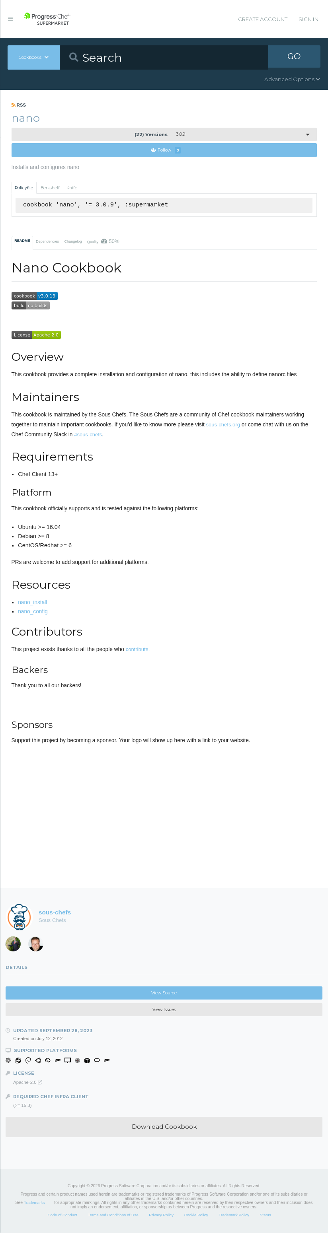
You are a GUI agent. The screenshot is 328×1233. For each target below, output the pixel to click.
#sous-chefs (88, 435)
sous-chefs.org (223, 425)
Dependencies (47, 242)
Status (265, 1215)
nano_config (33, 612)
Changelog (73, 242)
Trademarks (34, 1203)
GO (294, 57)
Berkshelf (50, 188)
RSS (19, 105)
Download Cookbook (164, 1127)
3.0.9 (160, 134)
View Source (164, 993)
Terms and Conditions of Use (113, 1215)
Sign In (308, 19)
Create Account (262, 19)
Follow (166, 150)
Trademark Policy (234, 1215)
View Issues (164, 1010)
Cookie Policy (196, 1215)
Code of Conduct (62, 1215)
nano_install (32, 603)
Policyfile (24, 188)
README (22, 241)
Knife (71, 188)
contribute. (138, 650)
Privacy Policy (161, 1215)
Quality (103, 242)
